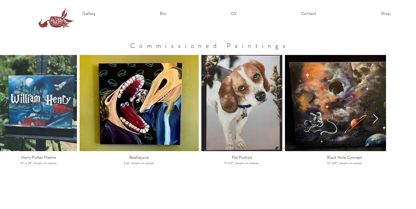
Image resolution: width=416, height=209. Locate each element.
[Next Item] (375, 119)
